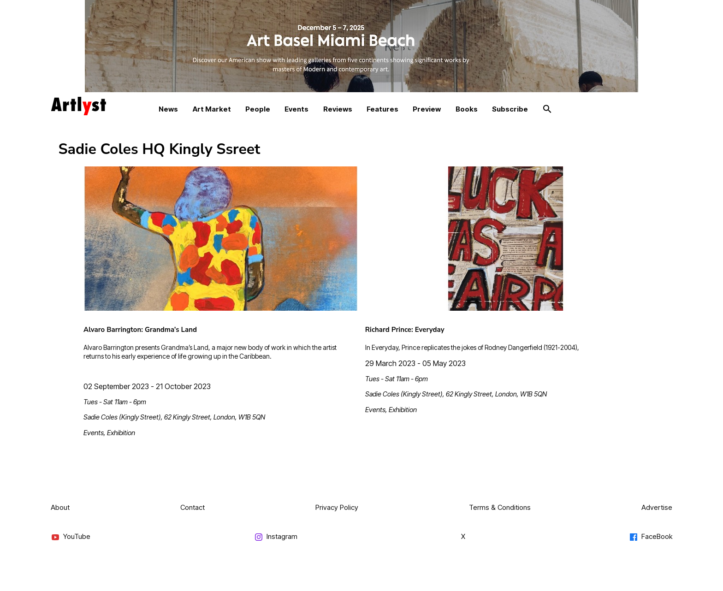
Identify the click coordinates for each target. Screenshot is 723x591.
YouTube (70, 537)
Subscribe (510, 109)
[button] (547, 109)
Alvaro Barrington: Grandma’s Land (140, 329)
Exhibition (121, 432)
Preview (427, 109)
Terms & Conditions (500, 507)
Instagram (275, 537)
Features (382, 109)
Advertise (656, 507)
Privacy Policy (336, 507)
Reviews (337, 109)
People (257, 109)
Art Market (212, 109)
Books (467, 109)
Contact (192, 507)
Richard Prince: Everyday (404, 329)
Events (296, 109)
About (60, 507)
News (168, 109)
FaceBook (650, 537)
